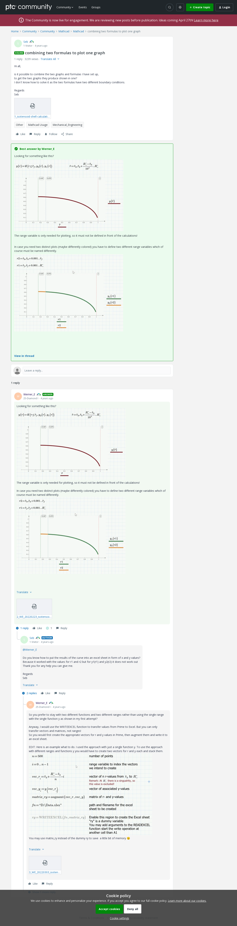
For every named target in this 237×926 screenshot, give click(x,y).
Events (83, 7)
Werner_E (29, 394)
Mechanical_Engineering (67, 125)
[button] (199, 7)
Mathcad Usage (38, 125)
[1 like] (49, 628)
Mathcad (63, 31)
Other (19, 125)
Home (15, 31)
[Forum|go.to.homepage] (29, 7)
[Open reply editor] (92, 370)
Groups (95, 7)
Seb (25, 41)
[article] (92, 511)
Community (29, 31)
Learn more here (206, 20)
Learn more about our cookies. (187, 901)
